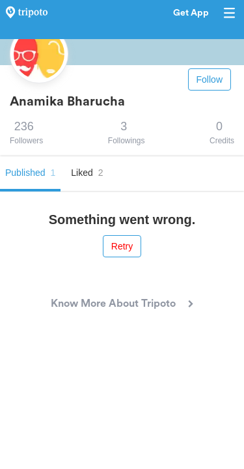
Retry (122, 246)
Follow (210, 79)
